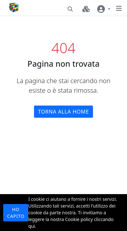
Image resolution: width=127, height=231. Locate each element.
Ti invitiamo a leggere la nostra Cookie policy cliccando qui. (71, 219)
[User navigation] (104, 9)
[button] (70, 9)
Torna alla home (63, 111)
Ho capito (15, 212)
